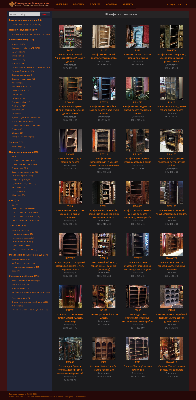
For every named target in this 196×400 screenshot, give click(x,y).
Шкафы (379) (18, 56)
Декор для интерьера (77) (24, 164)
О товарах (111, 4)
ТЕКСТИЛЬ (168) (17, 226)
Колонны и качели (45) (23, 121)
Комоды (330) (18, 44)
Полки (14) (16, 113)
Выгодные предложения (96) (25, 20)
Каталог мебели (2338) (21, 39)
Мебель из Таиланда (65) (23, 263)
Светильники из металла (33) (25, 209)
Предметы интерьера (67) (24, 160)
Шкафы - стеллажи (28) (23, 137)
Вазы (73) (16, 271)
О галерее (95, 4)
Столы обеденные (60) (23, 71)
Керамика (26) (18, 187)
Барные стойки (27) (21, 102)
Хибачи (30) (17, 306)
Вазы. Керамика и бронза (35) (26, 280)
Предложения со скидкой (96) (26, 24)
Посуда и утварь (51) (21, 298)
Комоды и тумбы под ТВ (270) (26, 48)
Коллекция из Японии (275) (24, 276)
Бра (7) (15, 205)
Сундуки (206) (18, 52)
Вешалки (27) (18, 110)
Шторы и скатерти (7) (22, 230)
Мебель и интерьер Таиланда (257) (28, 255)
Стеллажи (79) (18, 59)
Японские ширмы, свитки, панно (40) (30, 310)
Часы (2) (15, 156)
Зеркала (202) (16, 142)
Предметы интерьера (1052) (24, 152)
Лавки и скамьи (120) (21, 90)
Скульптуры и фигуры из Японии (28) (30, 302)
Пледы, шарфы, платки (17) (24, 249)
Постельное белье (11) (22, 241)
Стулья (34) (17, 94)
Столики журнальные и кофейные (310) (31, 67)
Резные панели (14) (21, 259)
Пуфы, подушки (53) (21, 245)
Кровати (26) (18, 83)
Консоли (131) (18, 63)
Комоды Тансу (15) (20, 288)
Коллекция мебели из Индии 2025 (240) (31, 34)
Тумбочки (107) (19, 106)
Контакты (128, 4)
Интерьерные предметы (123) (26, 267)
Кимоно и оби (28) (21, 284)
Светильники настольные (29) (26, 216)
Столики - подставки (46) (24, 79)
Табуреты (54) (18, 98)
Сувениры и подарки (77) (24, 183)
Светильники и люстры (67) (25, 212)
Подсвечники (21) (20, 191)
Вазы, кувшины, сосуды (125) (25, 172)
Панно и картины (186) (22, 176)
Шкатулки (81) (18, 195)
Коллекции (62, 4)
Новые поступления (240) (23, 30)
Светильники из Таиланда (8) (25, 220)
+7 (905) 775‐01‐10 (177, 5)
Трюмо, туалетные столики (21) (26, 125)
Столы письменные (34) (23, 75)
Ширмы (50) (17, 133)
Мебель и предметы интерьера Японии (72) (31, 293)
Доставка (78, 4)
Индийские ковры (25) (22, 234)
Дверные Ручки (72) (21, 179)
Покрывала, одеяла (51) (23, 238)
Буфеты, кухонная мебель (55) (26, 117)
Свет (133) (14, 200)
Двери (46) (17, 129)
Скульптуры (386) (20, 168)
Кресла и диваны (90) (22, 86)
